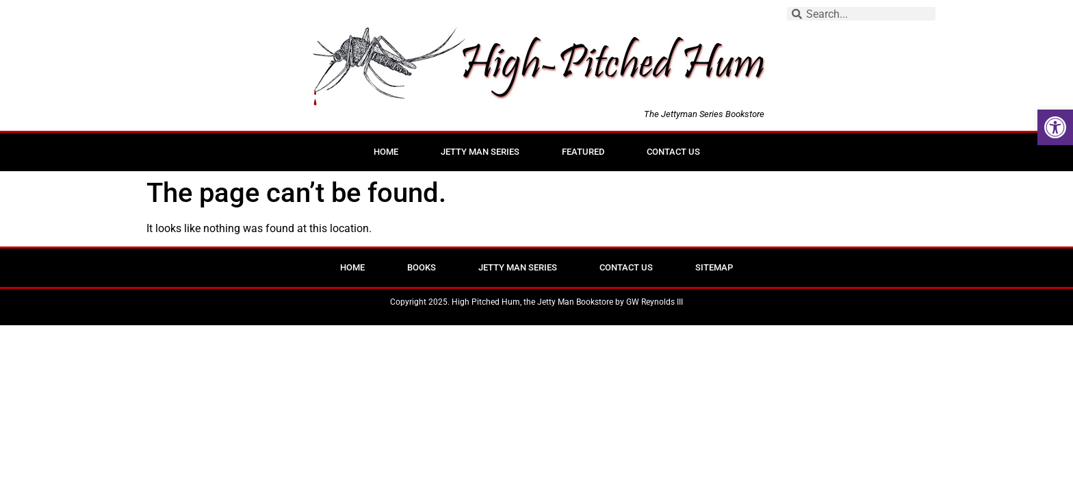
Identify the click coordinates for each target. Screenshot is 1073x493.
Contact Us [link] (673, 152)
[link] (1055, 127)
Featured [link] (583, 152)
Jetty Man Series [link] (480, 152)
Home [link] (386, 152)
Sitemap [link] (714, 267)
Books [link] (421, 267)
